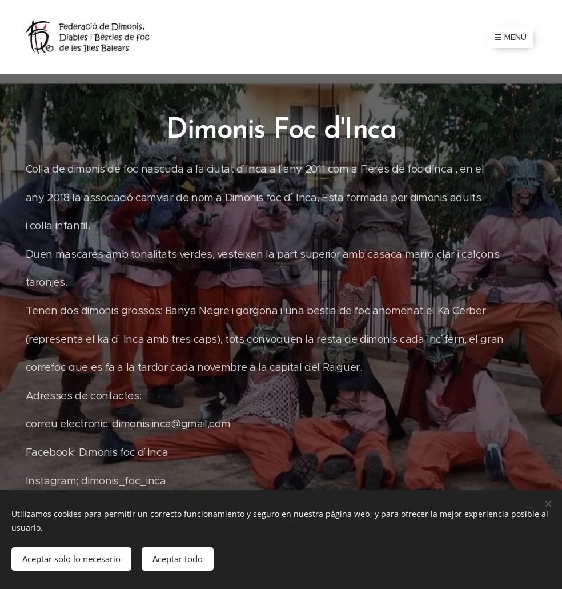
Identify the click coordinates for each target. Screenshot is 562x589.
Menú (511, 37)
